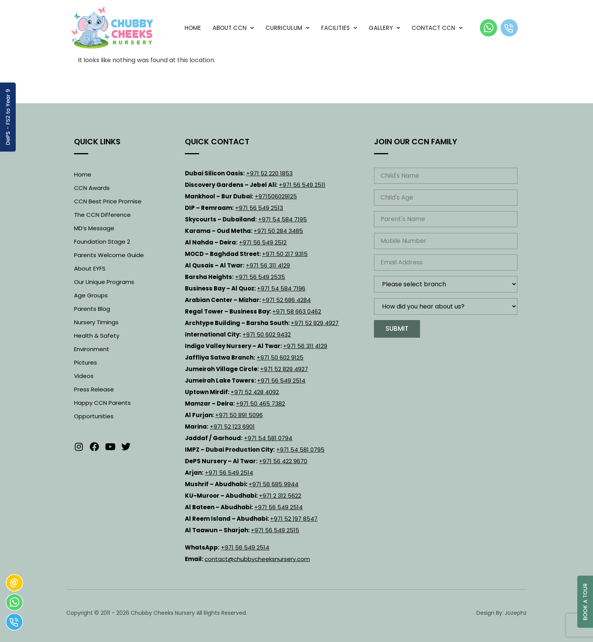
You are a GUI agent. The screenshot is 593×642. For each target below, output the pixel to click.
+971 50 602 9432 (266, 334)
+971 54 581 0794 (268, 438)
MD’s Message (94, 228)
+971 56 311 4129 (268, 265)
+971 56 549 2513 (259, 208)
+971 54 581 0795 (300, 450)
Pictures (85, 362)
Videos (84, 376)
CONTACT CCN (437, 28)
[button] (233, 27)
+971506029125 (276, 196)
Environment (91, 349)
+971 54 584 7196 (281, 288)
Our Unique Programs (104, 282)
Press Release (94, 389)
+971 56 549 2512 (263, 242)
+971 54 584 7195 (282, 219)
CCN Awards (92, 188)
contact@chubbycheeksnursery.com (257, 559)
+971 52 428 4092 (255, 392)
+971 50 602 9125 (280, 357)
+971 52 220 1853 (269, 173)
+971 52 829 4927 (315, 323)
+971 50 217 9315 (285, 254)
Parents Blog (92, 309)
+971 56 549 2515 (275, 530)
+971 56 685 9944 (273, 484)
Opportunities (94, 416)
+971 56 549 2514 (281, 380)
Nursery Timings (96, 322)
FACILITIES (339, 28)
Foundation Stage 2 (102, 242)
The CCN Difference (102, 215)
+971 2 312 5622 (280, 496)
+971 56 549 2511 (302, 185)
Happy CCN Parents (102, 403)
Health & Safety (96, 336)
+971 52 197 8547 (294, 519)
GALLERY (384, 28)
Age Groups (91, 295)
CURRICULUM (287, 28)
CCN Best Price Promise (108, 201)
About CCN (233, 28)
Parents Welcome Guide (109, 255)
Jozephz (516, 613)
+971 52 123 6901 (232, 426)
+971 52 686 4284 (286, 300)
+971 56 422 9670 (283, 461)
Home (192, 28)
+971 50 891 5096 (239, 415)
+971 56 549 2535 (260, 277)
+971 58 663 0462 (296, 311)
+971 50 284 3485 (278, 231)
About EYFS (89, 268)
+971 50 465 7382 (260, 403)
